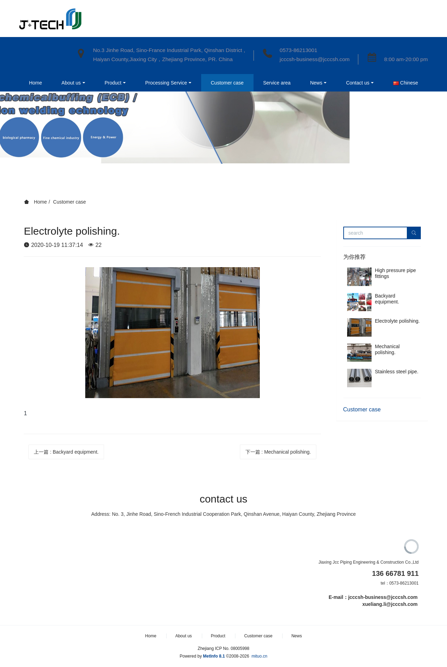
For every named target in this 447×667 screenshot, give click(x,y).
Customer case (69, 202)
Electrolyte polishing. (397, 321)
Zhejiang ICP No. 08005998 (223, 648)
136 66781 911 (395, 573)
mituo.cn (259, 656)
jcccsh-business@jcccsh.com (315, 59)
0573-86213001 (298, 50)
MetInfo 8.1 (214, 656)
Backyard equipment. (387, 299)
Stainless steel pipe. (397, 371)
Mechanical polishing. (387, 349)
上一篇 (66, 452)
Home (30, 46)
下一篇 (278, 452)
